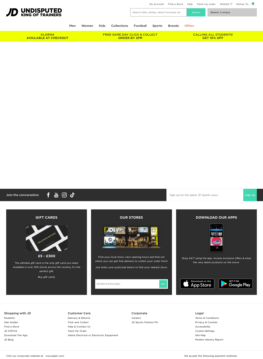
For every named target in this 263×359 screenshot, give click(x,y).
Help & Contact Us (79, 326)
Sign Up (250, 195)
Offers (189, 25)
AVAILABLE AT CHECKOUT (47, 36)
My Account (156, 4)
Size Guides (11, 322)
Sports (157, 25)
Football (140, 25)
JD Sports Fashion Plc (145, 322)
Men (72, 25)
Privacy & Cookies (206, 322)
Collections (119, 25)
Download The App (16, 335)
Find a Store (175, 4)
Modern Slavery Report (209, 339)
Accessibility (202, 326)
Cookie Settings (205, 331)
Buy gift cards (46, 277)
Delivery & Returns (79, 318)
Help (190, 4)
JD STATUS (10, 331)
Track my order (206, 4)
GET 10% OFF (213, 36)
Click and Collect (78, 322)
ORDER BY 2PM (130, 36)
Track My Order (77, 331)
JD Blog (9, 339)
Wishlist (224, 4)
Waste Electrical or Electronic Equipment (93, 335)
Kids (102, 25)
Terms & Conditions (207, 318)
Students (9, 318)
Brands (173, 25)
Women (87, 25)
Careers (136, 318)
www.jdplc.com (54, 355)
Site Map (200, 335)
